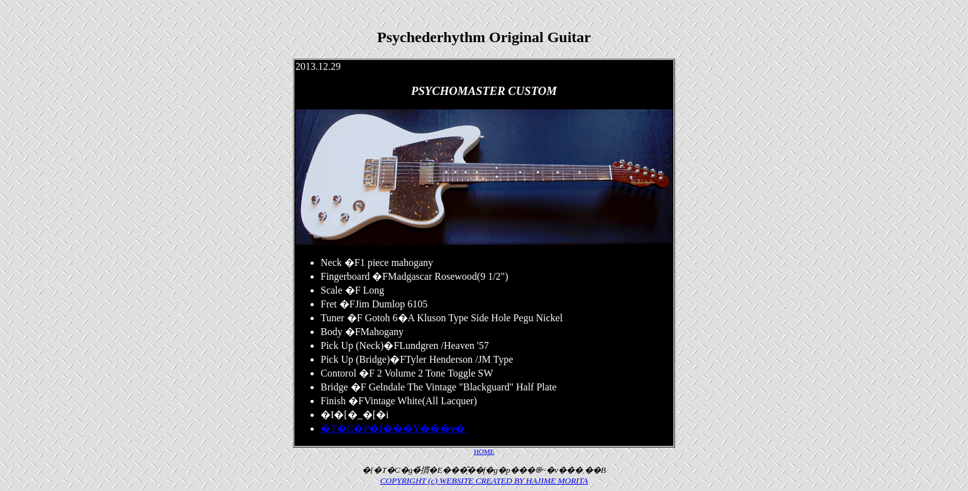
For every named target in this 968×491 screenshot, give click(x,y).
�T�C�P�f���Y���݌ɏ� (393, 428)
